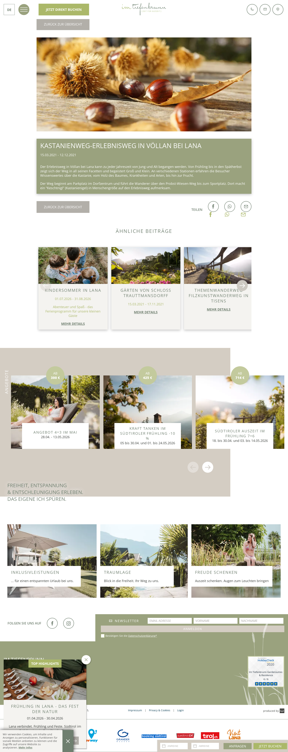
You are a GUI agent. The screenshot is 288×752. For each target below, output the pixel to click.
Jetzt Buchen (270, 746)
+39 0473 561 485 (20, 675)
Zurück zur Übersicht (63, 24)
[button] (45, 285)
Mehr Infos (25, 747)
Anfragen (237, 746)
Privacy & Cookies (159, 710)
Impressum (135, 710)
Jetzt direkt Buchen (64, 9)
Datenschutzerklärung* (142, 635)
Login (180, 710)
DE (9, 10)
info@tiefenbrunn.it (59, 675)
